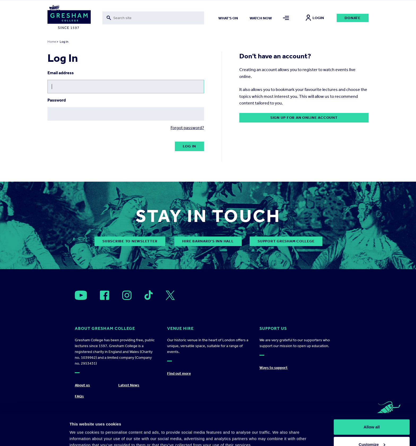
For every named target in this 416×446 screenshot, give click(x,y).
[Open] (81, 295)
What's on (228, 18)
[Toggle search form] (153, 17)
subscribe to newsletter (129, 241)
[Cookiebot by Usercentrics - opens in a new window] (34, 436)
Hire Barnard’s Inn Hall (207, 241)
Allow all (372, 397)
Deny (372, 432)
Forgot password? (187, 127)
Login (315, 18)
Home (51, 41)
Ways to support (273, 367)
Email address (60, 72)
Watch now (261, 18)
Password (56, 100)
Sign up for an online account (304, 117)
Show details (82, 429)
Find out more (179, 373)
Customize (372, 414)
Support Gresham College (286, 241)
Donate (353, 18)
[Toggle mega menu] (286, 18)
